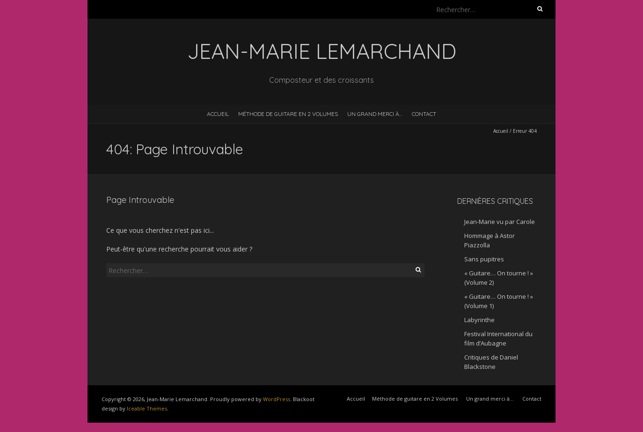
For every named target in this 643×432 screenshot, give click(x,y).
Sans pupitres (484, 259)
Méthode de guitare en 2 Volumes (288, 113)
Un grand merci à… (374, 113)
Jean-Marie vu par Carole (499, 221)
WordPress (276, 399)
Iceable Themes (147, 408)
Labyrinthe (479, 320)
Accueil (218, 113)
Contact (424, 113)
